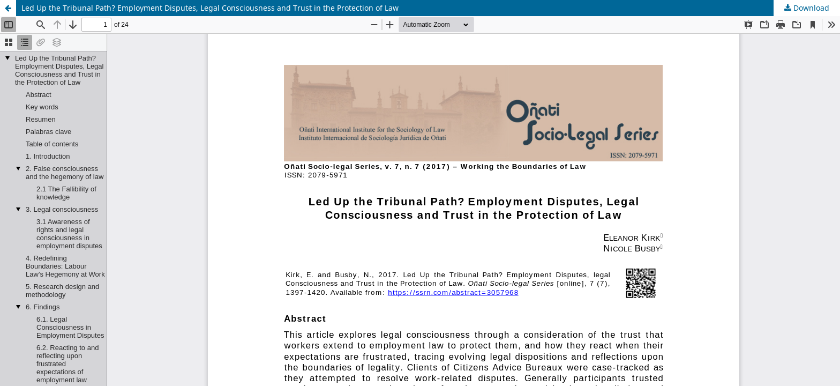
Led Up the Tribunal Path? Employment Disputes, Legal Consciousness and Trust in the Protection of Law (210, 8)
